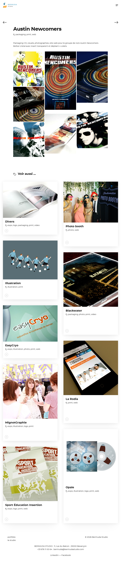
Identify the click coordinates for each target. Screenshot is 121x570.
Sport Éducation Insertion (23, 505)
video (37, 225)
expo (10, 225)
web (34, 34)
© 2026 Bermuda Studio (96, 537)
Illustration (13, 283)
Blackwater (74, 310)
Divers (9, 221)
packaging (21, 34)
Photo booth (75, 226)
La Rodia (72, 399)
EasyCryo (11, 345)
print (28, 34)
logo (15, 225)
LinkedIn (54, 555)
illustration (13, 287)
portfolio (11, 537)
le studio (12, 540)
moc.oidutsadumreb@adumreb (69, 549)
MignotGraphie (16, 422)
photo (71, 230)
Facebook (66, 555)
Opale (70, 487)
